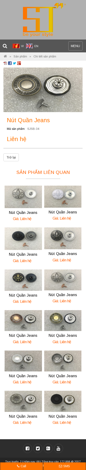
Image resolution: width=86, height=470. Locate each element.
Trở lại (11, 157)
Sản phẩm (20, 56)
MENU (77, 47)
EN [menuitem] (36, 46)
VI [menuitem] (22, 46)
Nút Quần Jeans (23, 212)
